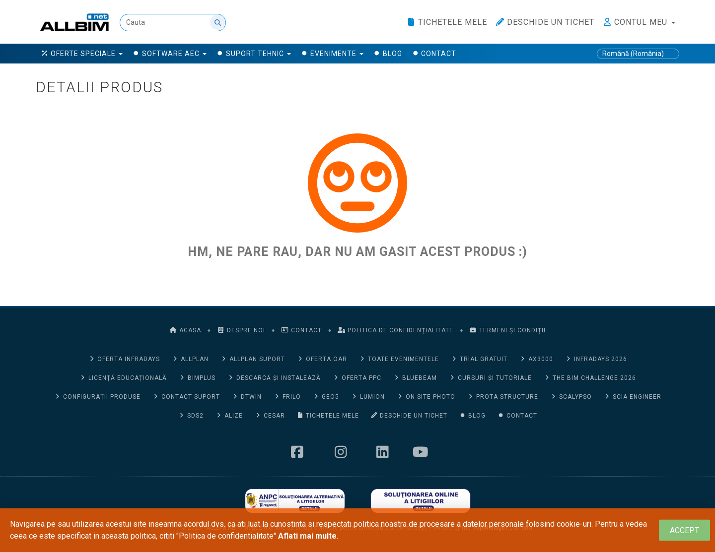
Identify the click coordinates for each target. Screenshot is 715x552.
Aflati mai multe (307, 536)
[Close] (684, 530)
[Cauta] (173, 22)
